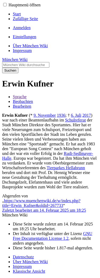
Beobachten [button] (23, 101)
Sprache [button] (20, 96)
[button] (5, 4)
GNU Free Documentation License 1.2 (52, 236)
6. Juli (76, 115)
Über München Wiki (30, 261)
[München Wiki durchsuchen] (25, 65)
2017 (86, 115)
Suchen (10, 70)
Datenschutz (23, 257)
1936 (61, 115)
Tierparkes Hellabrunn (66, 168)
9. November (45, 115)
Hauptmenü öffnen (25, 5)
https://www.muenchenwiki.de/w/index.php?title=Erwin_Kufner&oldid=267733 (41, 203)
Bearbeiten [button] (22, 106)
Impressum (22, 266)
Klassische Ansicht (29, 271)
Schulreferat (75, 120)
